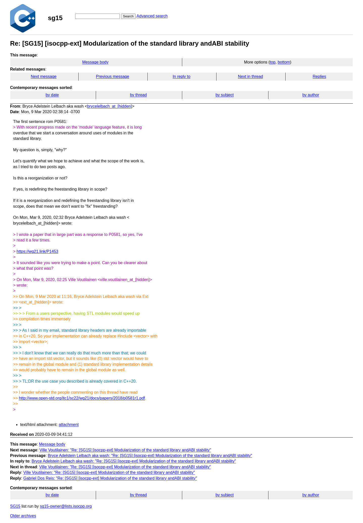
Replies (319, 76)
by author (310, 95)
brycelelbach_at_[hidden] (109, 106)
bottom (284, 62)
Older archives (23, 516)
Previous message (112, 76)
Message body (95, 62)
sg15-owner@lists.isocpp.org (66, 506)
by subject (225, 95)
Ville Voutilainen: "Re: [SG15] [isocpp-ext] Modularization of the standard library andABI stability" (125, 450)
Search (128, 16)
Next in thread (250, 76)
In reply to (181, 76)
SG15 (15, 506)
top (272, 62)
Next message (43, 76)
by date (52, 95)
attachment (69, 424)
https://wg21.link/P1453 (37, 251)
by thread (138, 95)
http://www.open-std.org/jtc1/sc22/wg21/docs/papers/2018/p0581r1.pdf (82, 398)
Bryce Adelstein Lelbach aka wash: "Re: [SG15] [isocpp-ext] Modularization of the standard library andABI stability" (150, 455)
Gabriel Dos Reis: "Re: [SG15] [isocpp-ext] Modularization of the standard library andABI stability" (110, 478)
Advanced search (152, 16)
